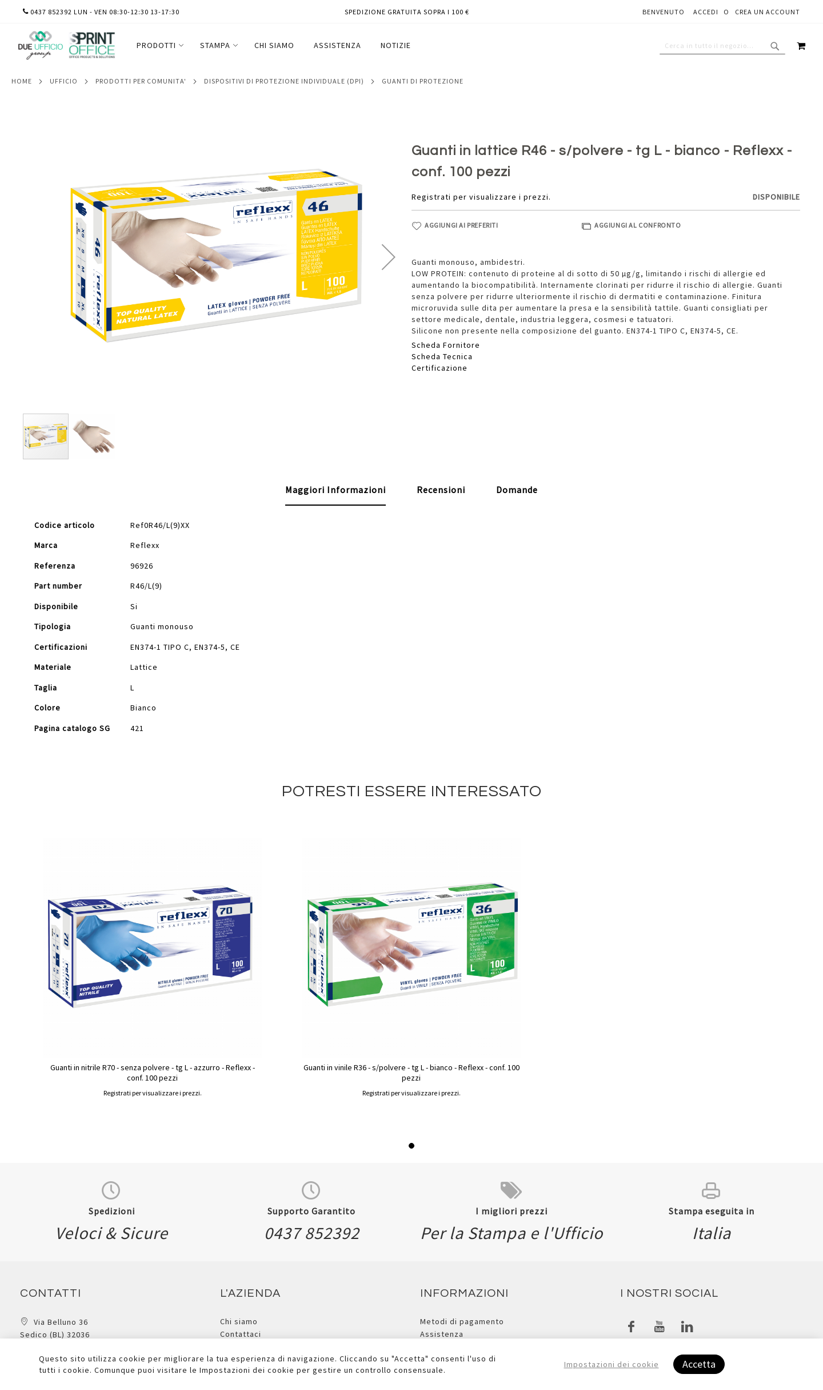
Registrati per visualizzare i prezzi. (481, 197)
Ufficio (64, 81)
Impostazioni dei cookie (611, 1364)
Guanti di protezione (423, 81)
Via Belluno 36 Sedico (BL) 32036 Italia (55, 1335)
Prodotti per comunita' (140, 81)
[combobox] (722, 45)
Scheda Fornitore (446, 345)
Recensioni (441, 489)
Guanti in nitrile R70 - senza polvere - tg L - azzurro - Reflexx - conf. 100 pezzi (152, 1072)
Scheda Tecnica (442, 356)
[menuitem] (158, 45)
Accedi (705, 11)
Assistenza (442, 1334)
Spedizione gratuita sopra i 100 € (407, 11)
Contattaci (240, 1334)
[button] (389, 256)
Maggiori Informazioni (335, 489)
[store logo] (66, 45)
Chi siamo (239, 1321)
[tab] (335, 490)
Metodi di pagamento (462, 1321)
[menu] (274, 45)
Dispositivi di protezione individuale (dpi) (284, 81)
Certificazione (440, 368)
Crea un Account (767, 11)
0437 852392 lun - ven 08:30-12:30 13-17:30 (101, 11)
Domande (517, 489)
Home (21, 81)
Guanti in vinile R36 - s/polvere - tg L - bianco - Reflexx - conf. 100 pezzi (411, 1072)
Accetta (699, 1364)
